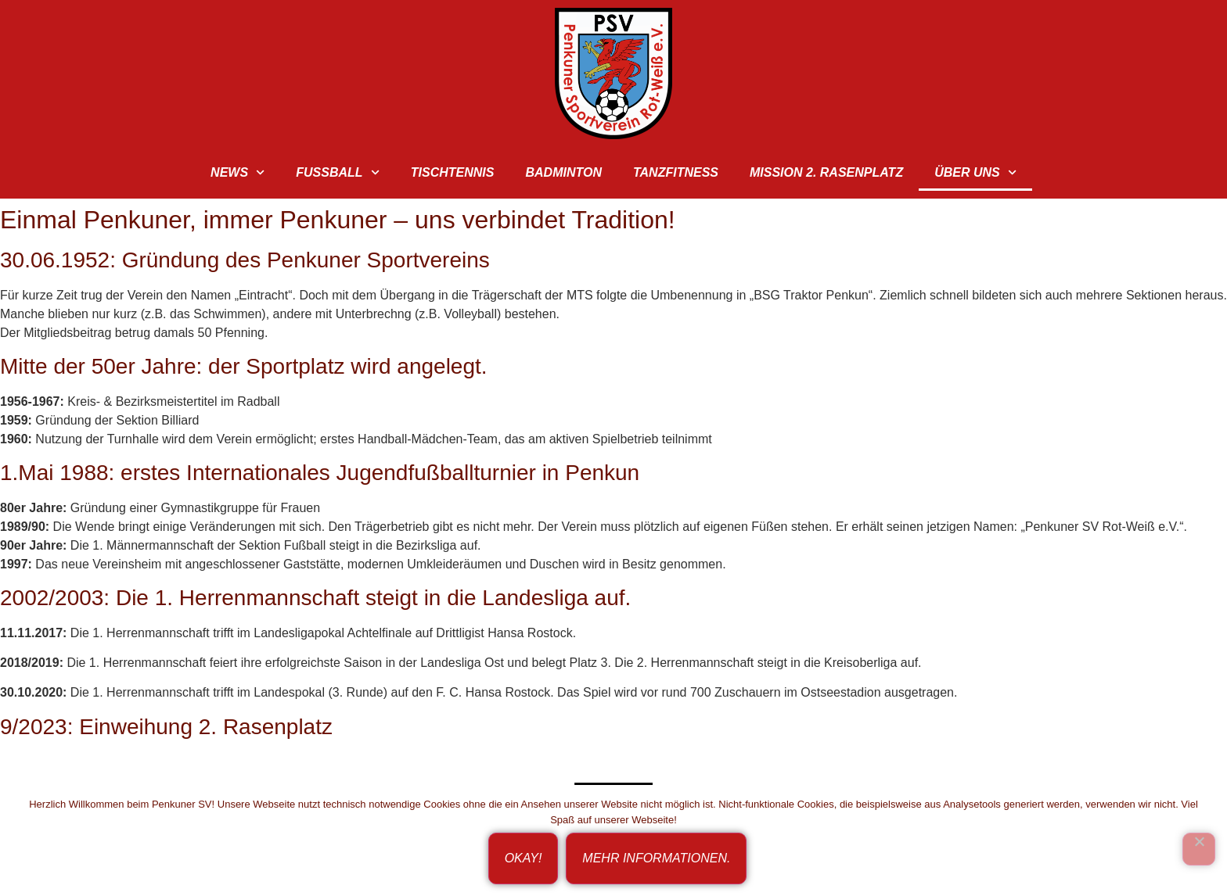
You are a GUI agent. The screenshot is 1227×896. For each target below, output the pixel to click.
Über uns (975, 172)
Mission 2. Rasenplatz (826, 172)
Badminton (563, 172)
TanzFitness (675, 172)
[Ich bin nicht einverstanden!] (1198, 849)
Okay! (523, 858)
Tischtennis (453, 172)
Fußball (338, 172)
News (237, 172)
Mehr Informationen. (656, 858)
